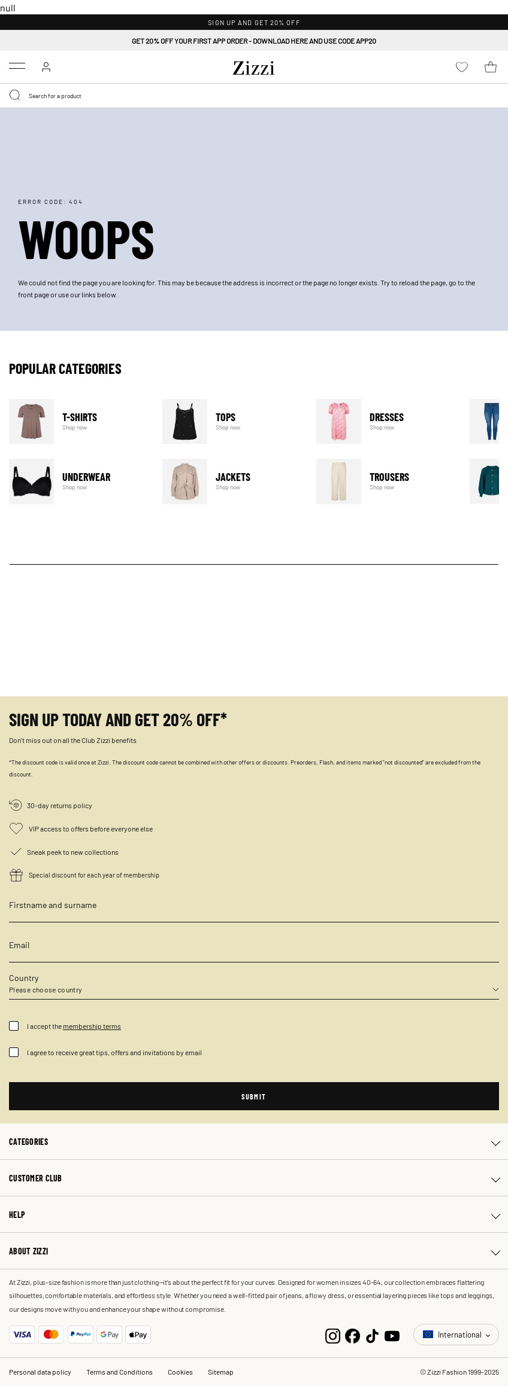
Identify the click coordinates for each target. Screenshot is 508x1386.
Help (17, 1214)
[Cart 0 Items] (490, 67)
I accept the (74, 1026)
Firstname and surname (52, 904)
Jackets (231, 481)
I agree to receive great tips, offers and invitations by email (114, 1052)
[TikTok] (372, 1334)
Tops (231, 421)
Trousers (385, 481)
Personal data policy (40, 1371)
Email (19, 944)
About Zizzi (28, 1250)
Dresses (385, 421)
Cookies (180, 1371)
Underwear (78, 481)
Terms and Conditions (119, 1371)
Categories (28, 1141)
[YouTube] (392, 1334)
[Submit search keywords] (16, 96)
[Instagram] (332, 1334)
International (453, 1334)
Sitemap (221, 1371)
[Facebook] (352, 1334)
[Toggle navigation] (17, 66)
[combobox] (254, 96)
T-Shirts (78, 421)
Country (23, 977)
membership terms (92, 1026)
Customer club (35, 1177)
